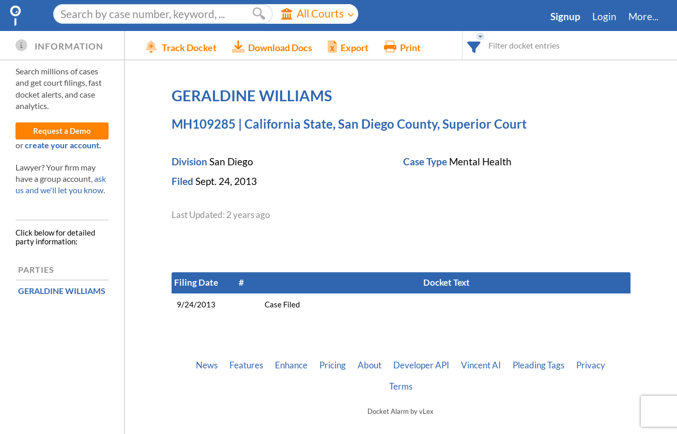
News (207, 365)
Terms (400, 386)
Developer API (421, 365)
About (369, 365)
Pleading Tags (538, 365)
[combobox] (474, 45)
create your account (62, 145)
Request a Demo (62, 131)
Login (604, 16)
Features (246, 365)
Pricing (332, 365)
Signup (565, 16)
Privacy (590, 365)
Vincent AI (481, 365)
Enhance (291, 365)
